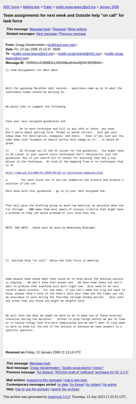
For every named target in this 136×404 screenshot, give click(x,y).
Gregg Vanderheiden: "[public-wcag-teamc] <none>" (67, 368)
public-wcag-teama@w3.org (33, 53)
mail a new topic (75, 380)
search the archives (66, 389)
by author (110, 384)
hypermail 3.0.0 (59, 397)
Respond (59, 29)
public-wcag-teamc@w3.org (76, 7)
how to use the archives (32, 389)
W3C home (11, 7)
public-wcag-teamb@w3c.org (79, 53)
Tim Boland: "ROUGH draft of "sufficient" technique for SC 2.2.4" (82, 372)
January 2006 (109, 7)
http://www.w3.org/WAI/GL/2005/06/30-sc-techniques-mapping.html (54, 173)
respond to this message (44, 380)
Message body (40, 29)
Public (47, 7)
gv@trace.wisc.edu (61, 45)
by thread (77, 384)
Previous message (72, 33)
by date (62, 384)
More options (77, 29)
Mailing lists (31, 7)
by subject (93, 384)
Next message (46, 33)
